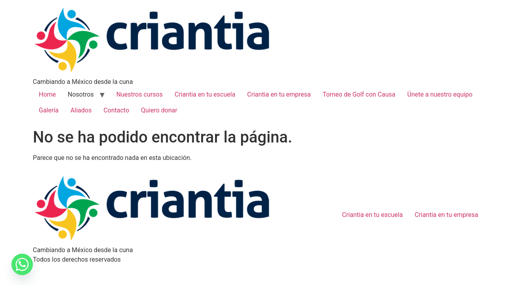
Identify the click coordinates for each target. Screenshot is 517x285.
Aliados (80, 110)
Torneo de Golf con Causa (359, 94)
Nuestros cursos (139, 94)
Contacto (116, 110)
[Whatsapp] (22, 264)
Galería (49, 110)
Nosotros (81, 94)
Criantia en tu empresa (279, 94)
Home (47, 94)
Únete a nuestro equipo (439, 94)
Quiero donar (159, 110)
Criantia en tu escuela (205, 94)
